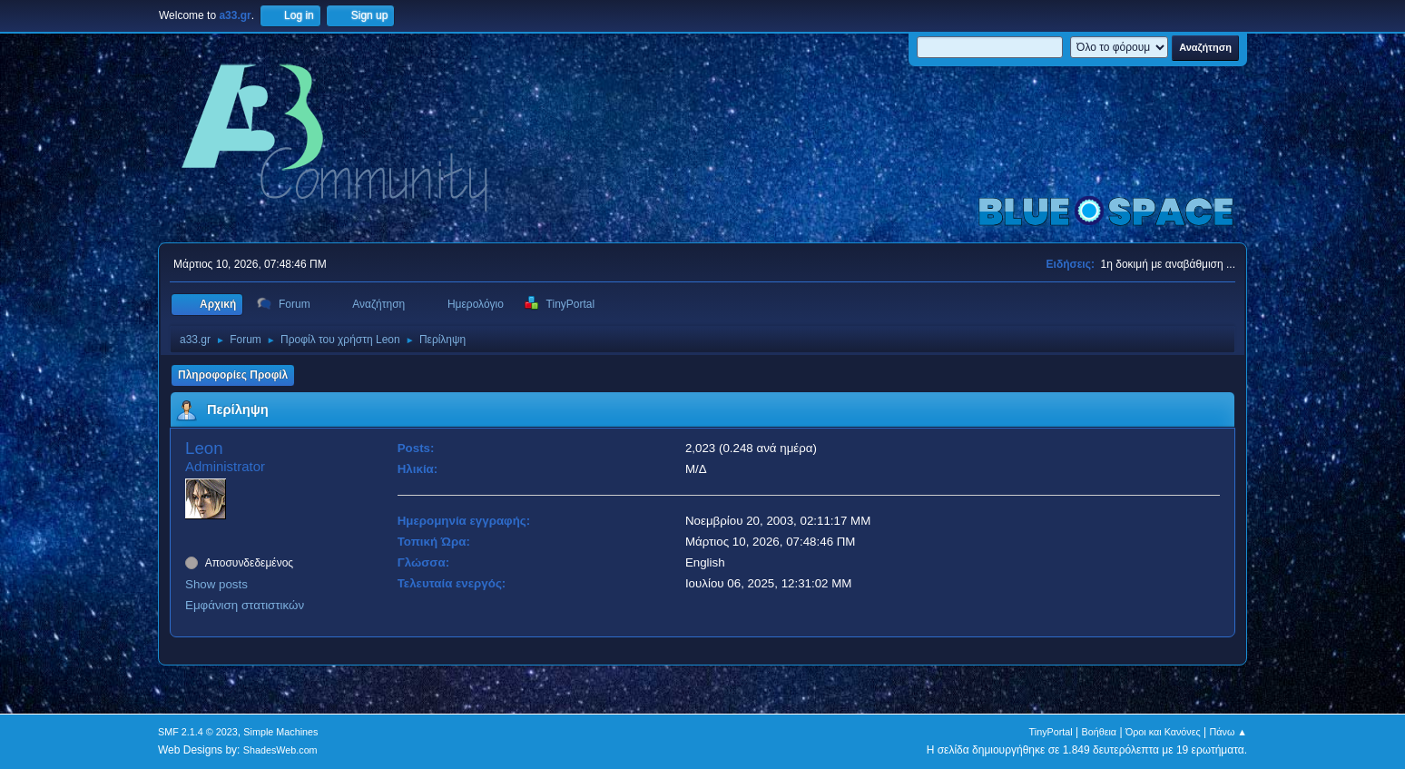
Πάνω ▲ (1229, 731)
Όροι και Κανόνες (1163, 731)
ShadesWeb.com (280, 749)
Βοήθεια (1098, 731)
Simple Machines (280, 731)
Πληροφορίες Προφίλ (233, 375)
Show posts (216, 584)
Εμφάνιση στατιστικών (244, 605)
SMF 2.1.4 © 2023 (198, 731)
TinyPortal (1051, 731)
